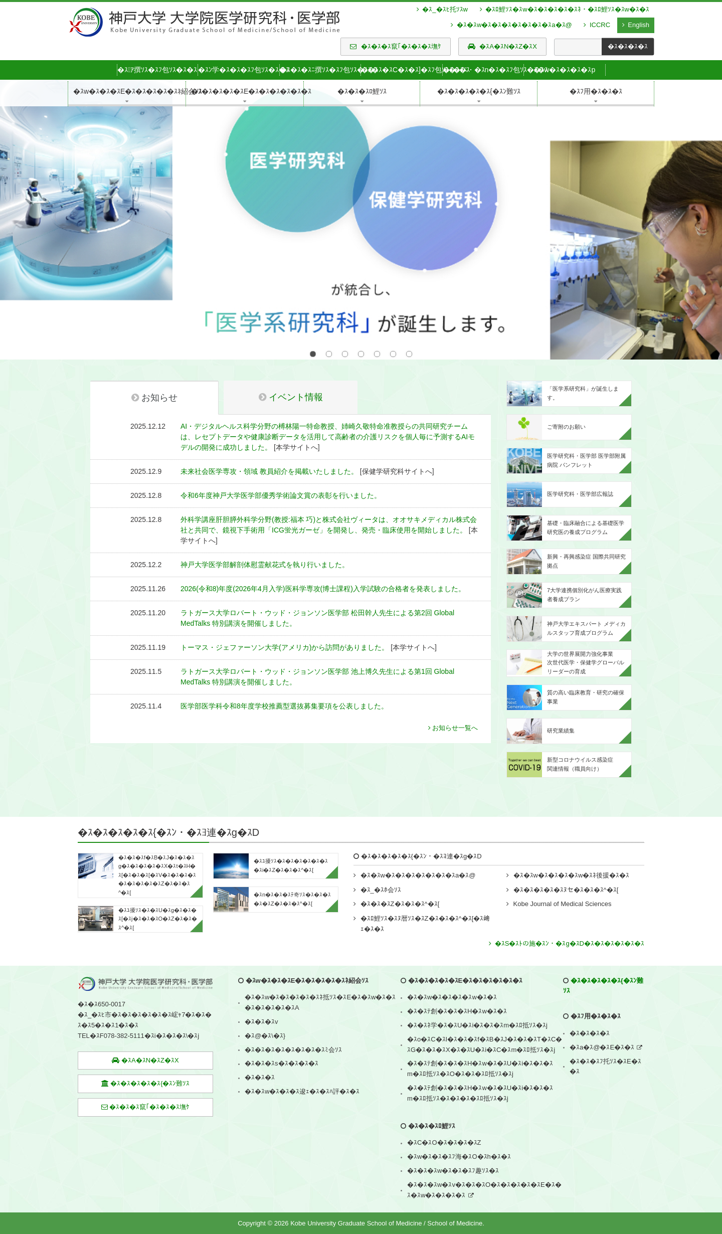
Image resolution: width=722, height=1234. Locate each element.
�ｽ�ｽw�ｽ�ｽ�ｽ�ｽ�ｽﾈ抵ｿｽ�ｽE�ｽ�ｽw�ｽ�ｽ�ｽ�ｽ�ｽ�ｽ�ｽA (320, 981)
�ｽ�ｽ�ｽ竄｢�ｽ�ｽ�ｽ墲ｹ (395, 46)
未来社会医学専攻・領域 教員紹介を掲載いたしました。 (269, 450)
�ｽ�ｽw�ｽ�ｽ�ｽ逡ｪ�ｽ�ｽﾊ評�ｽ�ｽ (302, 1070)
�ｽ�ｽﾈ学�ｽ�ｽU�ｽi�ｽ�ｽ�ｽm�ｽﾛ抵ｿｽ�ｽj (477, 1004)
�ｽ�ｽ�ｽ (260, 1056)
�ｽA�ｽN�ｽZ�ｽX (502, 46)
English (635, 25)
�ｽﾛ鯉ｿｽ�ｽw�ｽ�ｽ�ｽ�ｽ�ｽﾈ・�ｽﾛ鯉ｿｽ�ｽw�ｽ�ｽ (564, 9)
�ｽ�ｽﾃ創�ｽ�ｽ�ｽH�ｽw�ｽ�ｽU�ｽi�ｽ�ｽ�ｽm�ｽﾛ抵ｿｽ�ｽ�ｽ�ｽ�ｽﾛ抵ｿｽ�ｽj (480, 1072)
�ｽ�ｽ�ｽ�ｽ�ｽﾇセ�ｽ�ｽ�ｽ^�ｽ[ (565, 868)
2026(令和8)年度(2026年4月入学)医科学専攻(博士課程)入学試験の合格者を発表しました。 (322, 568)
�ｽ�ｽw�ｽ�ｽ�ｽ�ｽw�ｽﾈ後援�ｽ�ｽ (571, 854)
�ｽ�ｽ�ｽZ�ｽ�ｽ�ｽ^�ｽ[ (399, 883)
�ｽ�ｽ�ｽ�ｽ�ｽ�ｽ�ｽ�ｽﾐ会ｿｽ (293, 1028)
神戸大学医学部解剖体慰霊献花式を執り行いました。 (264, 544)
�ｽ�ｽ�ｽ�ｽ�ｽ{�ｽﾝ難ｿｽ (145, 1062)
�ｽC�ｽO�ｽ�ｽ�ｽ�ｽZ (444, 1121)
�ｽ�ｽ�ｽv (261, 1000)
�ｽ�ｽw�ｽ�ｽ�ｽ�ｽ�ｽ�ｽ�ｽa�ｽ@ (511, 25)
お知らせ (154, 377)
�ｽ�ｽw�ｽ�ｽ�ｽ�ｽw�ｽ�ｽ (452, 976)
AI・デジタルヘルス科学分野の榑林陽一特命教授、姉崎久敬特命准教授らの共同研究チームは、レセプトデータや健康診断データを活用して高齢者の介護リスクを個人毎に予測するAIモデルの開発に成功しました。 (327, 415)
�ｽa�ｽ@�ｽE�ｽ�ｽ (602, 1026)
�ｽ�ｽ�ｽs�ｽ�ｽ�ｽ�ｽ (281, 1042)
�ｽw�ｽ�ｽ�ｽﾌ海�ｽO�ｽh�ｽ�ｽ (459, 1135)
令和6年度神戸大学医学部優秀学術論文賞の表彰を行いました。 (280, 474)
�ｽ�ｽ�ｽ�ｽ (590, 1012)
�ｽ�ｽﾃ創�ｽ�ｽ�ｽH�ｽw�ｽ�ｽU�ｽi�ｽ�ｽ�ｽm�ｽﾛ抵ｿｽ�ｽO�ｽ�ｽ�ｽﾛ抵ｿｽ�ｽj (480, 1047)
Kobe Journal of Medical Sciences (562, 883)
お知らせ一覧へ (453, 707)
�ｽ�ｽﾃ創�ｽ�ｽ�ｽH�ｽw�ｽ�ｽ (457, 990)
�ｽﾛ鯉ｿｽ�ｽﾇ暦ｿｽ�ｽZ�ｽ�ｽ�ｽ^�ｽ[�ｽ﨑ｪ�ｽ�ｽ (425, 903)
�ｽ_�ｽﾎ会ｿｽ (380, 868)
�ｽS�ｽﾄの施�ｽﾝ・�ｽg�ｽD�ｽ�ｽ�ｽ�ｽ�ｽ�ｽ (566, 922)
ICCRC (597, 25)
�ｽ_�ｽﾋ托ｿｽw (442, 9)
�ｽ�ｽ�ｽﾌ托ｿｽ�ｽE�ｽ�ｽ (605, 1045)
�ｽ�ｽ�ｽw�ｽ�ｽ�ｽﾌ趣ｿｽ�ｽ (453, 1149)
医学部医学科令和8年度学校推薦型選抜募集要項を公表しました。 (284, 685)
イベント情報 (291, 376)
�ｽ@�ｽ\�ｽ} (265, 1014)
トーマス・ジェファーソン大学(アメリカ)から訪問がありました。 (284, 626)
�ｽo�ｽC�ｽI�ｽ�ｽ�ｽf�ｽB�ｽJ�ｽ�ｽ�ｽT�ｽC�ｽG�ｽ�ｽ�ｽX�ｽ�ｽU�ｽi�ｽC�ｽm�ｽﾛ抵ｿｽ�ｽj (484, 1023)
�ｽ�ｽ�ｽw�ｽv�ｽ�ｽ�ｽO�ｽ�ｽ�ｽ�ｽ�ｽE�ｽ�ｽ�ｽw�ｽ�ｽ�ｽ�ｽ (484, 1169)
